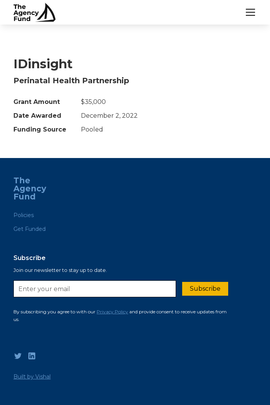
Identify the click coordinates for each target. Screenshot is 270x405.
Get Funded (29, 229)
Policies (23, 215)
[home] (34, 12)
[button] (249, 12)
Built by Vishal (32, 376)
